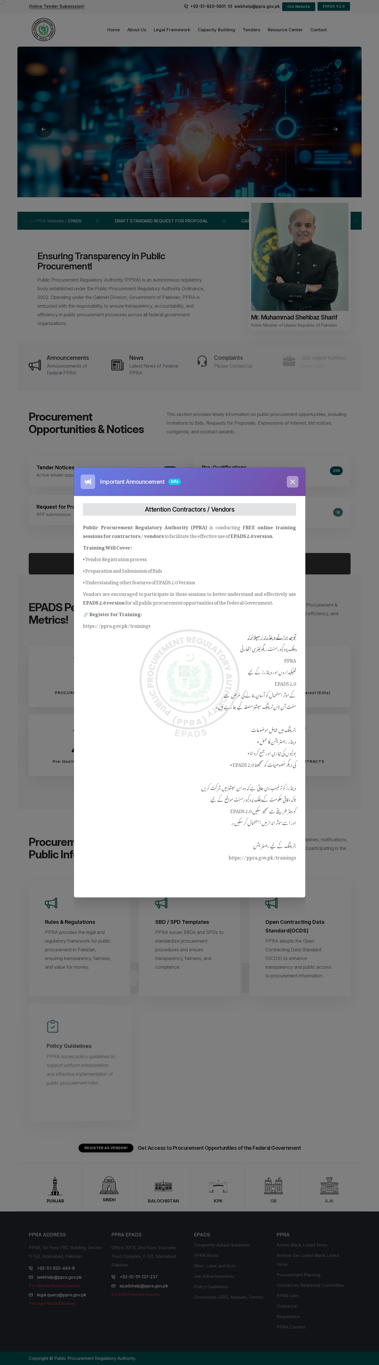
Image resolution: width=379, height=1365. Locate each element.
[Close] (292, 482)
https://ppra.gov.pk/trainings (116, 625)
